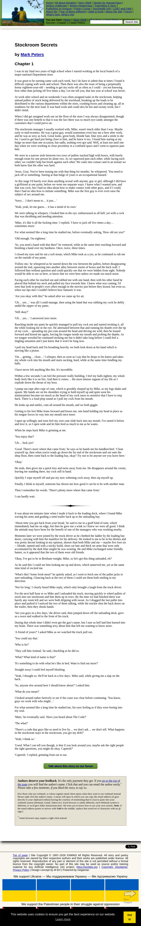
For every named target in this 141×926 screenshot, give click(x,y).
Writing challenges (56, 5)
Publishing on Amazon (59, 8)
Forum (128, 11)
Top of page (20, 855)
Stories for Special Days (107, 2)
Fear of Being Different (72, 11)
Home (49, 2)
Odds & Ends (96, 11)
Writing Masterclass (81, 5)
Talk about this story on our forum (70, 766)
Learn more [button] (62, 919)
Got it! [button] (129, 917)
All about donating (65, 2)
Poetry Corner (82, 8)
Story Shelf (84, 2)
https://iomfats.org (87, 867)
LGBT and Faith (122, 8)
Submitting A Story (105, 5)
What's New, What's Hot (60, 14)
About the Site (114, 11)
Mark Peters (32, 54)
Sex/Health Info (102, 8)
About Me (51, 11)
